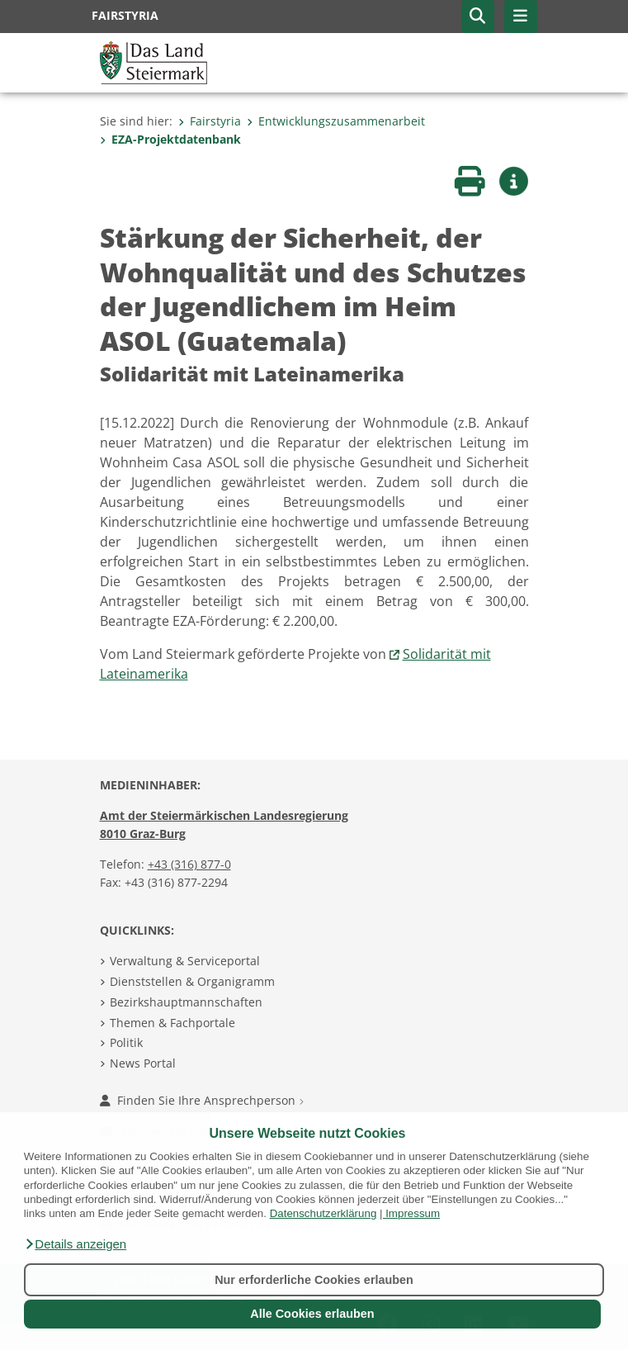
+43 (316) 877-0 (189, 864)
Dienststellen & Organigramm (192, 981)
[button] (75, 1244)
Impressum (412, 1213)
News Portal (143, 1063)
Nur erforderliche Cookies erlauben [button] (314, 1279)
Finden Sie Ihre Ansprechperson (202, 1100)
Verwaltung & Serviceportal (185, 961)
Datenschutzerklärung (323, 1213)
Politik (126, 1042)
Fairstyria (209, 121)
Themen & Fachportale (172, 1022)
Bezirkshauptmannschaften (186, 1002)
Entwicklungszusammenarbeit (336, 121)
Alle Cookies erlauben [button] (312, 1313)
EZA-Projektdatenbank (170, 139)
